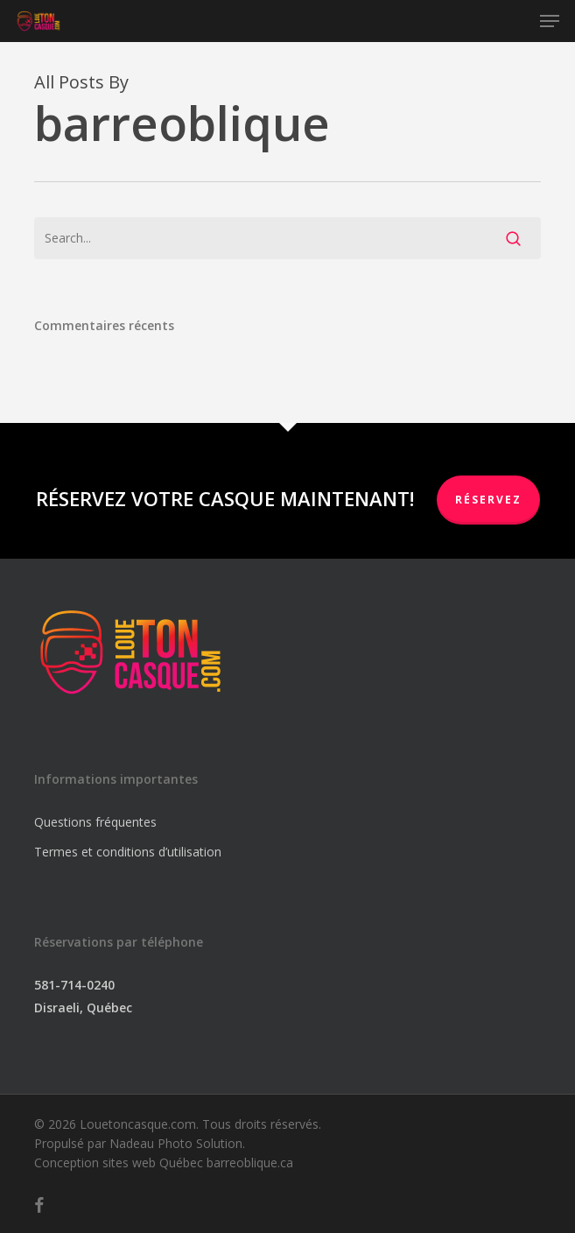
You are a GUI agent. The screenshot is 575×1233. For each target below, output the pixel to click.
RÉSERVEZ (488, 499)
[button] (549, 21)
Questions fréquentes (95, 822)
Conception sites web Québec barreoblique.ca (163, 1162)
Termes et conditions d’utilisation (127, 851)
